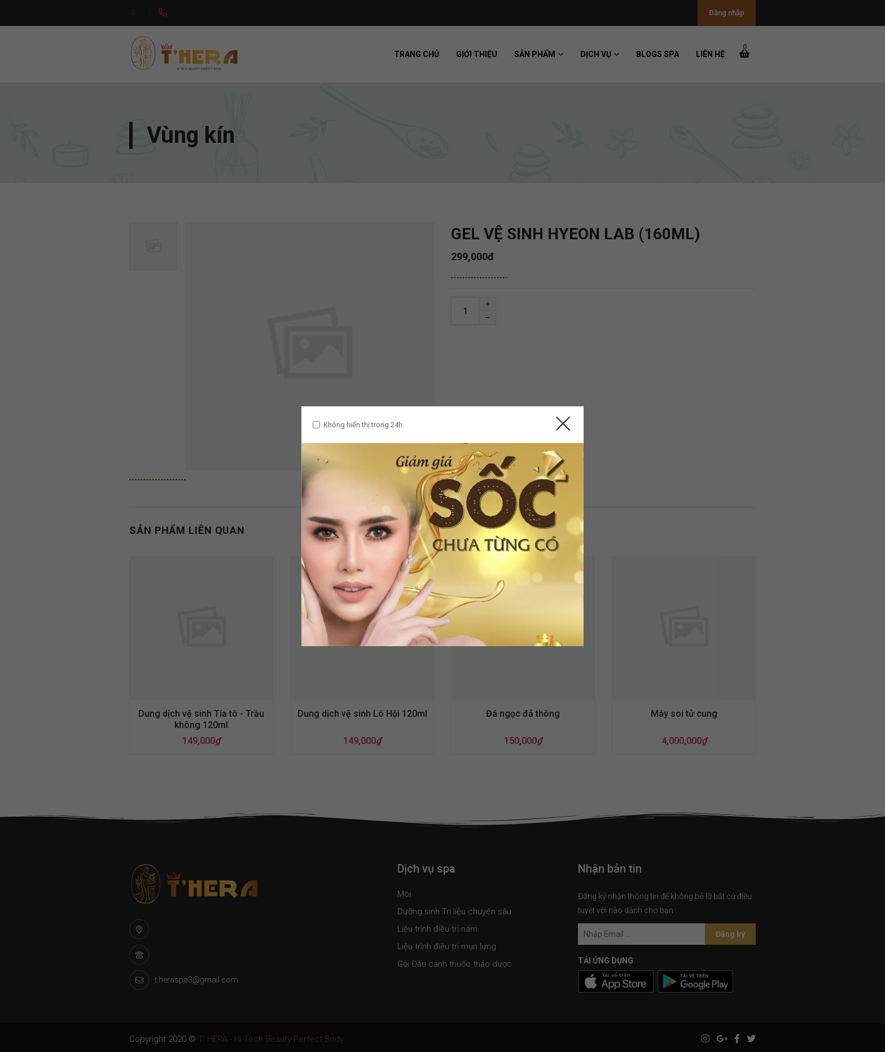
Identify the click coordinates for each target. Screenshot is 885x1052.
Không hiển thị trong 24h (362, 424)
